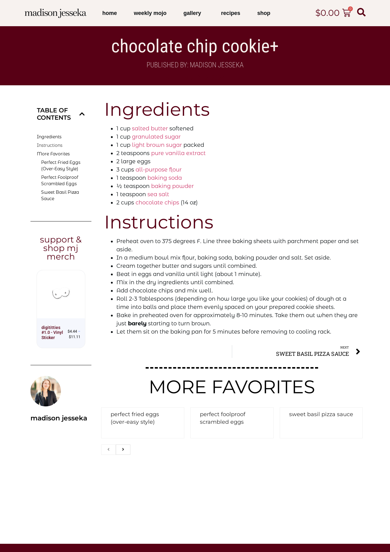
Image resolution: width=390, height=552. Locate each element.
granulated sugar (156, 136)
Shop (263, 13)
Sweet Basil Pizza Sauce (60, 195)
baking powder (172, 186)
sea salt (158, 194)
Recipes (230, 13)
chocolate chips (157, 202)
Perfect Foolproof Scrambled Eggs (59, 180)
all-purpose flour (159, 169)
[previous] (108, 449)
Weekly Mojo (150, 13)
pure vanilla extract (178, 153)
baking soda (164, 178)
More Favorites (53, 154)
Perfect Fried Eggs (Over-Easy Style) (60, 166)
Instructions (49, 145)
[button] (82, 114)
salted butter (150, 128)
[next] (123, 449)
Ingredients (49, 137)
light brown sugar (157, 145)
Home (109, 13)
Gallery (193, 13)
